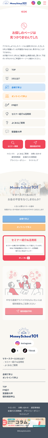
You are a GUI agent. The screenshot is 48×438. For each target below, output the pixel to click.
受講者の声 (17, 131)
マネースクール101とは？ (14, 358)
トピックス (11, 153)
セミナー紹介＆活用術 (21, 113)
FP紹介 (15, 105)
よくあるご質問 (18, 122)
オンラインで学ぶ (19, 96)
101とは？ (16, 78)
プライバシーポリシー (18, 160)
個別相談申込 (9, 396)
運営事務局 (16, 157)
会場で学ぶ (17, 87)
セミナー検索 (13, 146)
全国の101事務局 (30, 157)
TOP (14, 69)
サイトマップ (33, 160)
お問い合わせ (36, 153)
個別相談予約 (35, 146)
